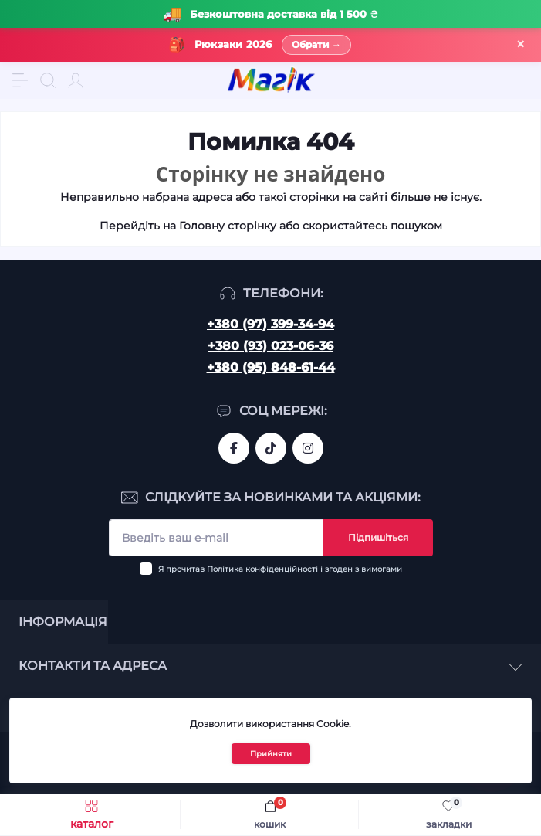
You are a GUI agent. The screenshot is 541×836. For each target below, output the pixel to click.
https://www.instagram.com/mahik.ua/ (308, 448)
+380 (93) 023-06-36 (270, 345)
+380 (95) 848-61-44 (271, 367)
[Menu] (20, 80)
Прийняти (271, 754)
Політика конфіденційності (262, 569)
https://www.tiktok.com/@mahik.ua (270, 448)
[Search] (48, 80)
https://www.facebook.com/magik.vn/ (234, 448)
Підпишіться (378, 537)
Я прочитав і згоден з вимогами (280, 569)
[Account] (75, 80)
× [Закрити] (521, 44)
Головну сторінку (227, 226)
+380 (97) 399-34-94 (270, 324)
